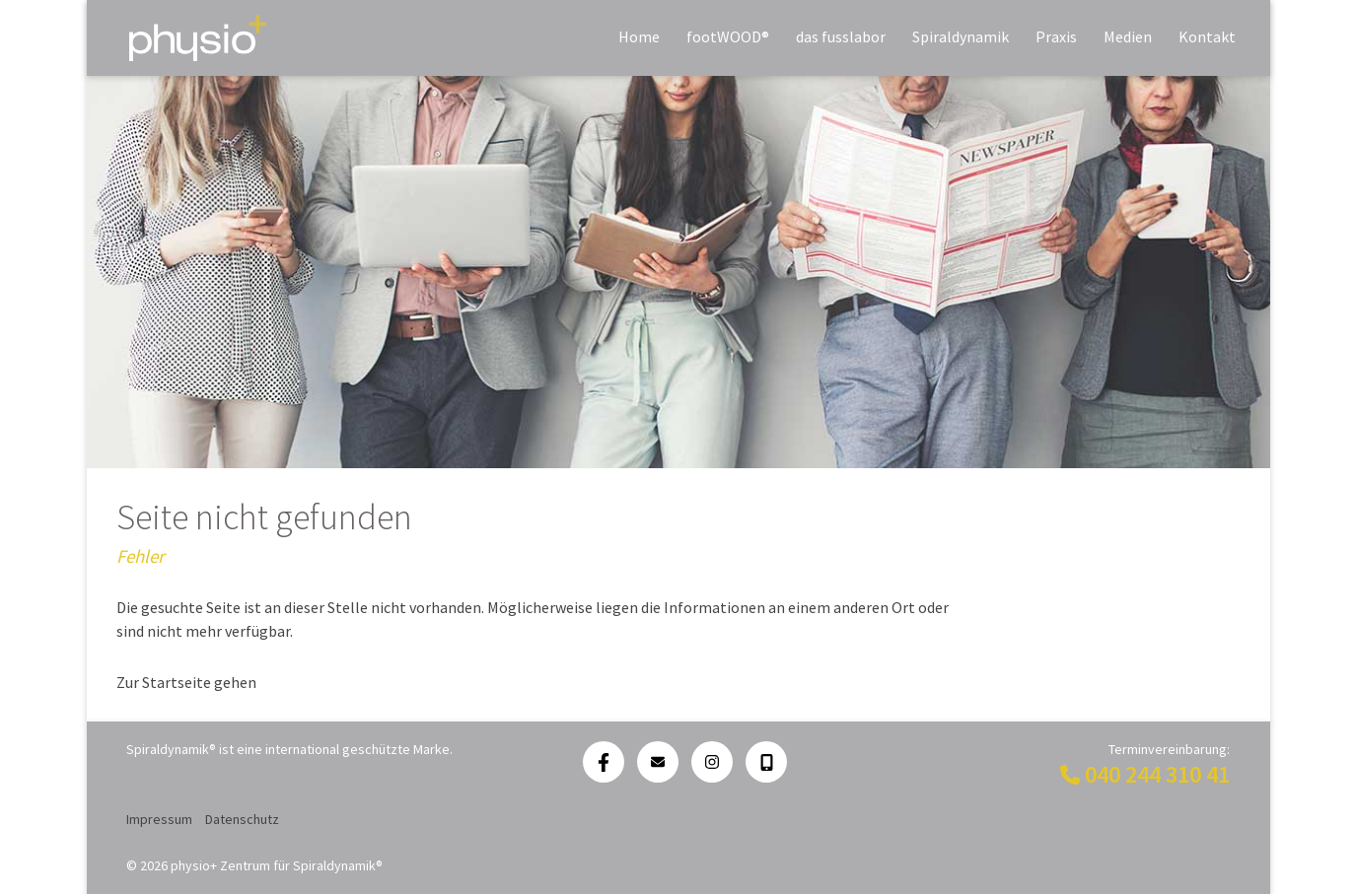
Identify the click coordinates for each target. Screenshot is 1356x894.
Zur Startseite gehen (186, 682)
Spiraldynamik (960, 36)
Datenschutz (242, 819)
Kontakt (1207, 36)
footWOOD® (727, 36)
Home (639, 36)
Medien (1128, 36)
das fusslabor (841, 36)
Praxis (1056, 36)
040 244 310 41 (1157, 774)
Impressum (159, 819)
